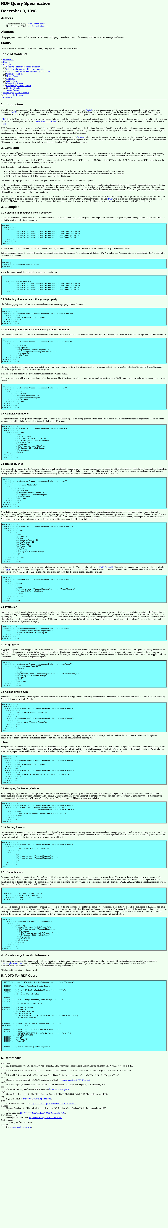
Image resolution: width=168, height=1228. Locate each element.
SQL (3, 1194)
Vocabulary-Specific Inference (16, 93)
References (7, 97)
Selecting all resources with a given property (25, 69)
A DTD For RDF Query (13, 95)
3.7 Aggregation (10, 694)
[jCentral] (81, 137)
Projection (10, 78)
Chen (3, 1166)
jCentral (4, 1222)
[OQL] (8, 611)
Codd (3, 1170)
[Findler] (37, 121)
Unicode (4, 1203)
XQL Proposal (7, 1217)
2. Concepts (10, 147)
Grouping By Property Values (18, 85)
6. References (11, 1155)
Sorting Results (13, 88)
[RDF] (4, 119)
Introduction (8, 60)
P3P (2, 1185)
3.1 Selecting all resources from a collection (26, 212)
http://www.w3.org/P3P (59, 1187)
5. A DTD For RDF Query (19, 1059)
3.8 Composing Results (14, 746)
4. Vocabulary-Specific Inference (25, 1039)
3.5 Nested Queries (12, 492)
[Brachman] (46, 121)
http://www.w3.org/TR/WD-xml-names (45, 1215)
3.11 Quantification (12, 947)
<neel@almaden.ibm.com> (38, 26)
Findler (4, 1180)
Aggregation (11, 81)
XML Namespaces (9, 1213)
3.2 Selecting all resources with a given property (29, 308)
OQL (3, 1189)
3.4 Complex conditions (15, 435)
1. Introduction (12, 104)
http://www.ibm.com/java (20, 1225)
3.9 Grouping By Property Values (20, 854)
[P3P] (3, 124)
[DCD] (110, 199)
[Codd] (89, 110)
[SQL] (13, 112)
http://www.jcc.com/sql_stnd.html (37, 1196)
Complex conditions (14, 74)
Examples (7, 64)
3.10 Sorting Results (13, 897)
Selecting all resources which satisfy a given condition (29, 71)
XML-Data (5, 1208)
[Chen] (54, 121)
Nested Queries (12, 76)
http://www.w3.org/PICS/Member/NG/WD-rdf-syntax (54, 1201)
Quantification (13, 90)
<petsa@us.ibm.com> (35, 24)
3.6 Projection (9, 654)
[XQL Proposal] (106, 609)
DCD (3, 1175)
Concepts (7, 62)
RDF (3, 1199)
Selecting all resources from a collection (23, 67)
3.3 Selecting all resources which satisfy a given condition (35, 341)
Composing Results (14, 83)
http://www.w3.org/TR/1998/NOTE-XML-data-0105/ (42, 1210)
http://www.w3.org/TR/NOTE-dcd (75, 1177)
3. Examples (10, 207)
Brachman (5, 1161)
